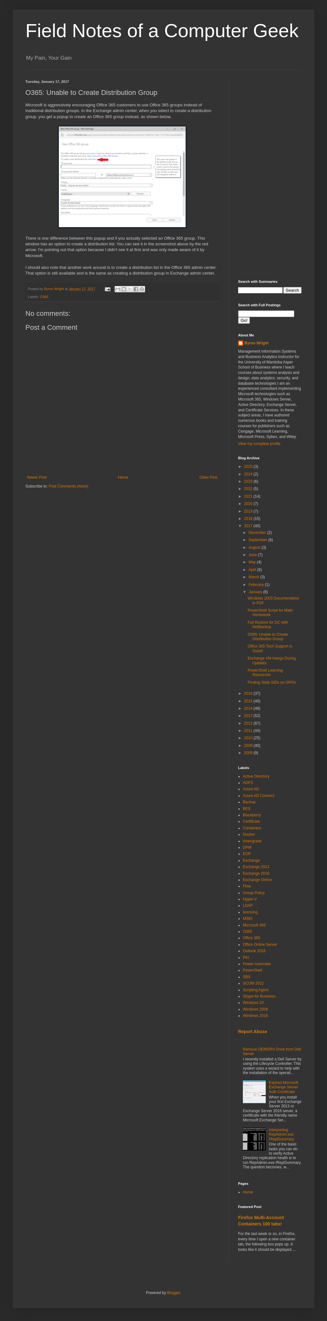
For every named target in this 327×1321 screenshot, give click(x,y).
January (256, 592)
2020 (249, 503)
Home (123, 477)
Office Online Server (260, 944)
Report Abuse (252, 1031)
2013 (249, 716)
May (253, 562)
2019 (249, 511)
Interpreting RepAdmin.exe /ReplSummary (281, 1134)
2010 (249, 738)
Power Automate (257, 964)
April (253, 570)
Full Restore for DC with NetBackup (268, 624)
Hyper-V (250, 899)
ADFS (248, 782)
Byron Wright (256, 343)
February (257, 584)
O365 (44, 297)
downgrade (252, 841)
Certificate (251, 821)
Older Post (208, 477)
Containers (252, 828)
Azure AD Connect (258, 795)
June (253, 555)
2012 (249, 723)
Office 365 (251, 938)
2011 (249, 730)
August (255, 547)
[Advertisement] (270, 175)
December (258, 532)
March (254, 577)
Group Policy (254, 893)
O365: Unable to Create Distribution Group (268, 636)
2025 (249, 466)
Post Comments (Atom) (68, 486)
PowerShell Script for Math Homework (270, 612)
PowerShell (252, 970)
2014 (249, 708)
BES (246, 809)
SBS (246, 977)
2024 (249, 474)
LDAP (248, 905)
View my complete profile (259, 443)
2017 (249, 526)
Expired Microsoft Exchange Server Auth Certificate (283, 1087)
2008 (249, 753)
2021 (249, 496)
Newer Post (37, 477)
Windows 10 (253, 1002)
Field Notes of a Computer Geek (161, 30)
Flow (247, 886)
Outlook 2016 (254, 951)
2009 (249, 745)
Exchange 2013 (256, 867)
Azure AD (251, 789)
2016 (249, 693)
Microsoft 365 (254, 925)
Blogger (173, 1293)
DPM (247, 847)
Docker (249, 834)
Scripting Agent (256, 990)
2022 (249, 489)
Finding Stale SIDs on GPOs (272, 682)
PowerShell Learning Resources (265, 672)
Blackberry (252, 815)
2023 (249, 481)
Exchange (251, 860)
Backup (249, 802)
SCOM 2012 (253, 983)
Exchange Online (257, 880)
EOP (247, 854)
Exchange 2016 (256, 873)
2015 (249, 701)
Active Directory (256, 776)
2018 (249, 518)
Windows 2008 (255, 1009)
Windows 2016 (255, 1015)
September (258, 540)
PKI (246, 957)
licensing (250, 912)
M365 (247, 918)
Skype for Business (259, 996)
